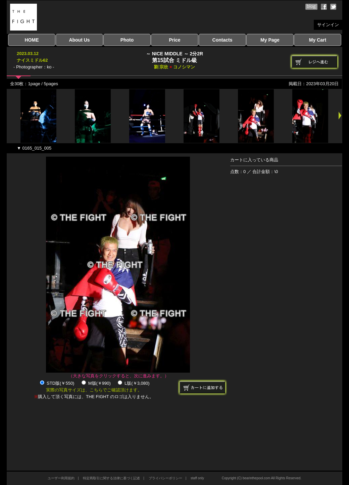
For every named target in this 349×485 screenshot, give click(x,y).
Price (174, 40)
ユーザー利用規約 (61, 478)
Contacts (222, 40)
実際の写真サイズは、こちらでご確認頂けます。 (94, 389)
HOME (32, 40)
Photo (127, 40)
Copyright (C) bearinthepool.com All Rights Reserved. (261, 478)
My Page (270, 40)
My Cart (317, 40)
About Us (79, 40)
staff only (197, 478)
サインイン (328, 24)
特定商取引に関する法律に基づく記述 (111, 478)
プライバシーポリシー (165, 478)
